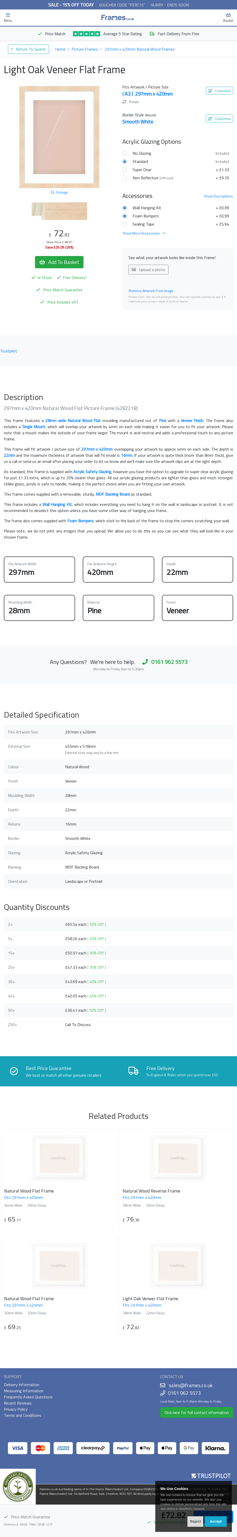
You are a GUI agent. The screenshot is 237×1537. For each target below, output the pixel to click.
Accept (216, 1521)
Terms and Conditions (22, 1415)
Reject (195, 1521)
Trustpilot (8, 351)
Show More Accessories (144, 233)
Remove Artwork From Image (151, 290)
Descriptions (218, 196)
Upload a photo (148, 269)
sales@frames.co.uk (190, 1385)
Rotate (131, 101)
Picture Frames (85, 49)
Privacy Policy (16, 1409)
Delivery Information (21, 1385)
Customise (219, 90)
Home (60, 49)
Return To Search (28, 49)
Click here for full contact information (196, 1412)
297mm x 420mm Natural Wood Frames (140, 49)
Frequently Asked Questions (28, 1397)
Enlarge (59, 192)
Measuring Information (23, 1391)
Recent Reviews (18, 1403)
